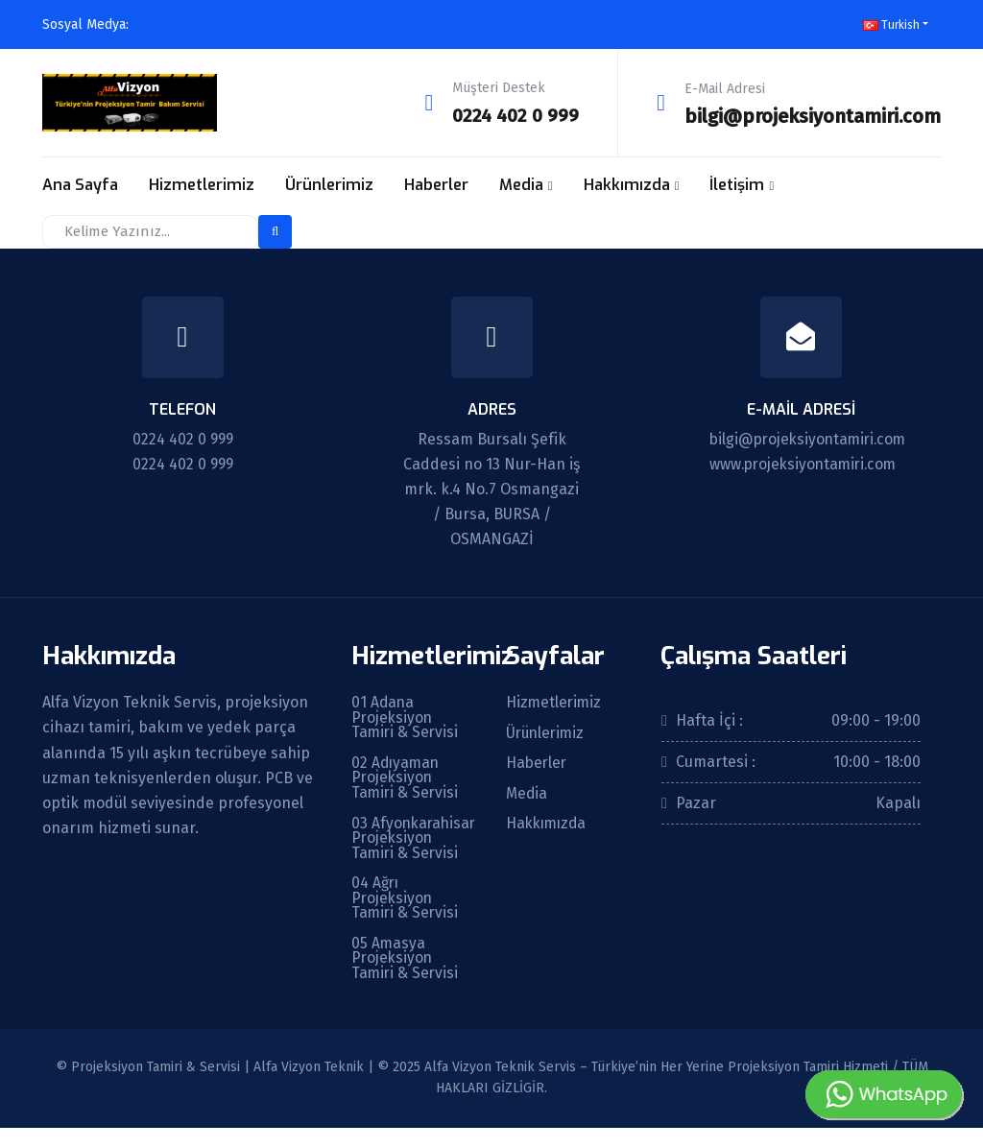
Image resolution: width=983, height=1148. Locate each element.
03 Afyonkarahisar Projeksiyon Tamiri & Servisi (406, 847)
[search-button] (275, 230)
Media (521, 184)
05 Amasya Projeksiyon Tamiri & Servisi (406, 978)
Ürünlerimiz (329, 184)
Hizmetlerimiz (201, 184)
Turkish (891, 25)
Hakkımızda (627, 184)
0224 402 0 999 (513, 115)
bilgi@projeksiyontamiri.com (812, 115)
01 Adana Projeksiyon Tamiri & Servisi (406, 717)
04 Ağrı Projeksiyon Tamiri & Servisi (406, 917)
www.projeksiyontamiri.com (806, 462)
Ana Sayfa (80, 184)
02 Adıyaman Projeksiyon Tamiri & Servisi (406, 778)
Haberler (436, 184)
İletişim (736, 184)
